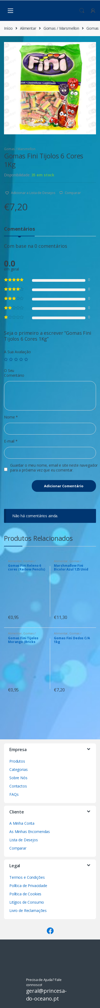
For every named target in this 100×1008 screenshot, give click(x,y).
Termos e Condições (27, 877)
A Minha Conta (21, 823)
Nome (11, 417)
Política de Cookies (25, 893)
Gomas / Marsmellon (61, 28)
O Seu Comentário (14, 373)
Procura (82, 11)
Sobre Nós (18, 777)
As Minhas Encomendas (29, 831)
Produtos (17, 761)
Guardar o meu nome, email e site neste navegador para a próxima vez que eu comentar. (54, 468)
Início (8, 28)
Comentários (19, 229)
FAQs (13, 794)
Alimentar (28, 28)
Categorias (18, 769)
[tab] (19, 231)
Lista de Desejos (23, 839)
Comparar (73, 192)
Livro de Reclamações (28, 910)
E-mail (11, 441)
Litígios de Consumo (26, 902)
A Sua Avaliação (17, 351)
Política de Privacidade (28, 885)
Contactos (18, 786)
